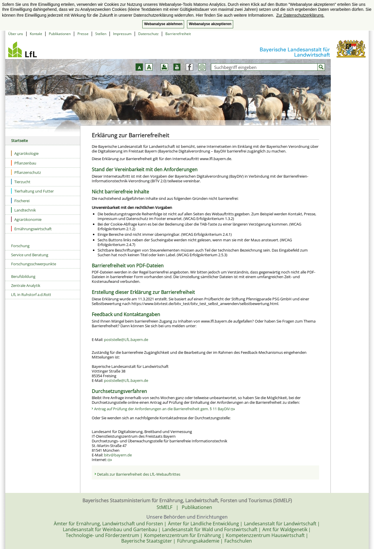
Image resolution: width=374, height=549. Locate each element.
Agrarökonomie (26, 219)
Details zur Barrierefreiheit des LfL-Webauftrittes (138, 474)
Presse (83, 33)
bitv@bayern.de (118, 455)
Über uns (15, 33)
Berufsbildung (23, 276)
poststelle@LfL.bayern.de (126, 339)
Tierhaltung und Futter (32, 191)
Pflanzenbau (23, 163)
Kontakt (36, 33)
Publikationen (60, 33)
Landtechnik (23, 210)
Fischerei (20, 200)
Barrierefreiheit (178, 33)
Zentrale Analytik (25, 285)
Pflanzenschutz (26, 172)
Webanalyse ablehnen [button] (163, 24)
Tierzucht (20, 181)
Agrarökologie (25, 153)
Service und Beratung (29, 254)
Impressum (122, 33)
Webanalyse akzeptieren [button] (210, 24)
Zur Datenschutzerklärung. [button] (300, 15)
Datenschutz (148, 33)
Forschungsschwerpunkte (33, 263)
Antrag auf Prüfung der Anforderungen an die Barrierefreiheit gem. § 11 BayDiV (164, 408)
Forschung (20, 245)
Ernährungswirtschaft (31, 228)
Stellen (100, 33)
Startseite (19, 140)
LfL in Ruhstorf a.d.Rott (31, 294)
